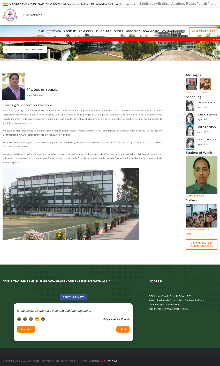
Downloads (151, 31)
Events (118, 31)
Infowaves (113, 360)
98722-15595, (22, 4)
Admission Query (203, 31)
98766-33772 (52, 4)
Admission (86, 31)
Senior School (207, 127)
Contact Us (170, 31)
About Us (70, 31)
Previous (26, 329)
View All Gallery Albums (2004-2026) (202, 244)
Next (123, 329)
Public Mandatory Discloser (74, 4)
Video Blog (133, 31)
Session (54, 31)
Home (40, 31)
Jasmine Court (207, 102)
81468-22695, (37, 4)
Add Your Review (73, 297)
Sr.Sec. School (207, 139)
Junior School (207, 114)
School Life (103, 31)
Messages (38, 49)
